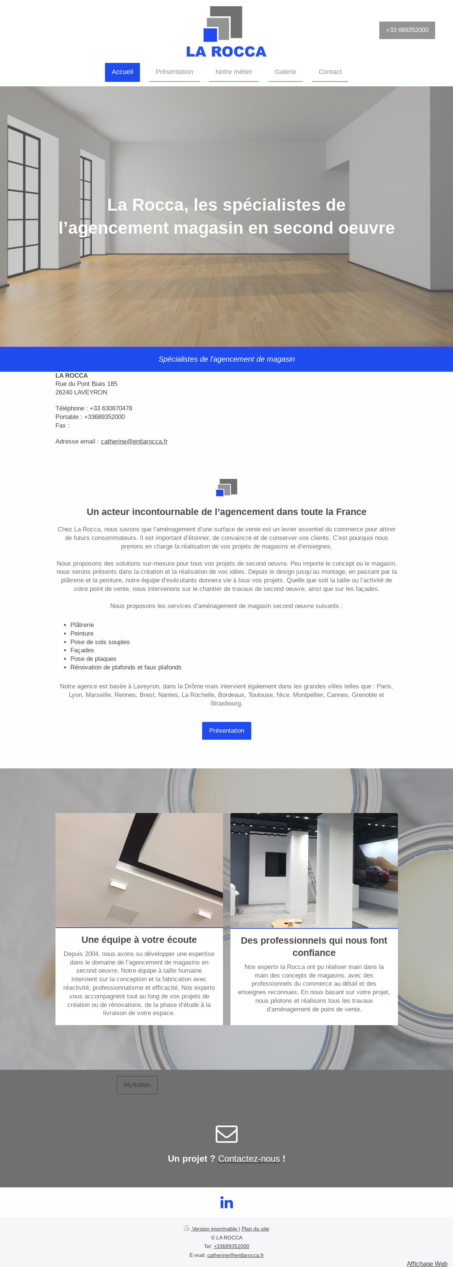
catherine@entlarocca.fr (235, 1255)
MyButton (137, 1084)
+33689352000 (231, 1246)
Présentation (226, 730)
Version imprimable (211, 1229)
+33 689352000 (407, 29)
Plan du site (255, 1229)
